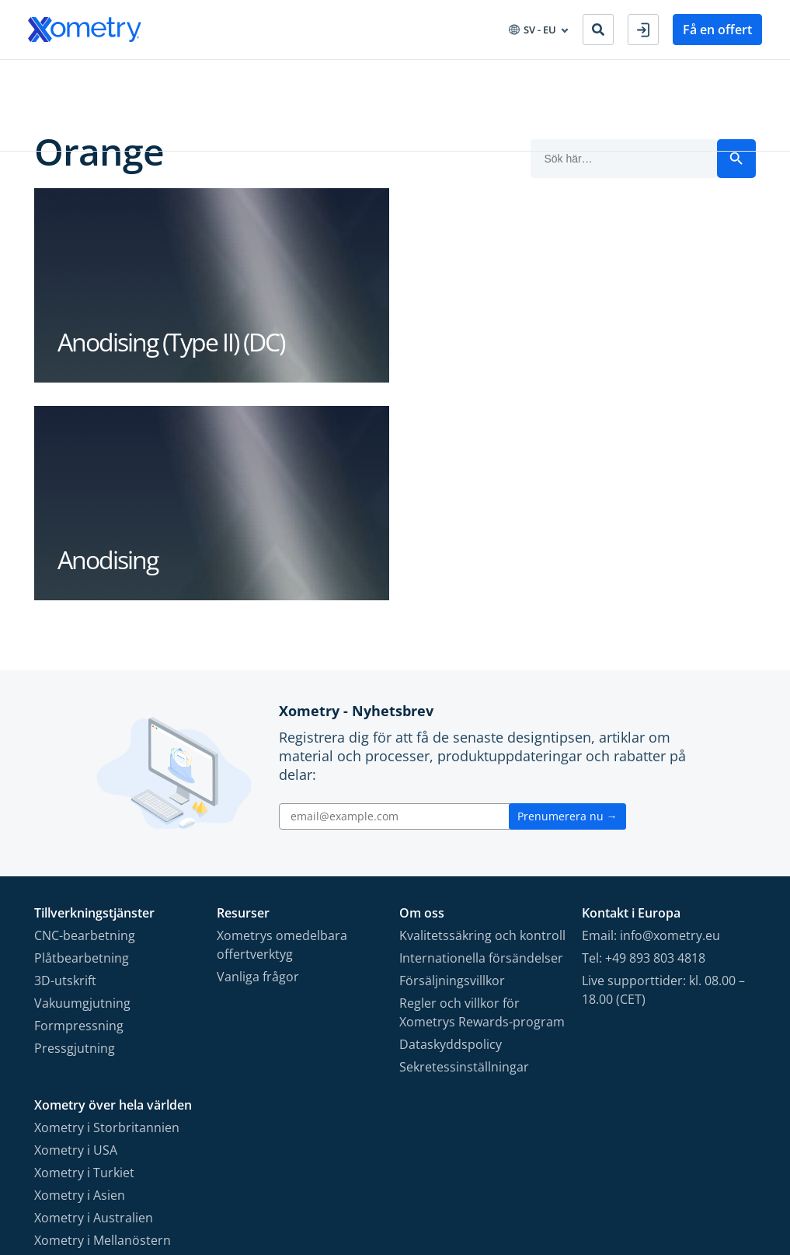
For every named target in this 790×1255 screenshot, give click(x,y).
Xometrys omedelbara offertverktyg (282, 728)
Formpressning (79, 808)
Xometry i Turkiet (84, 955)
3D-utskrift (65, 763)
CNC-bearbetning (84, 718)
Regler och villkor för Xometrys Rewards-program (482, 795)
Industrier (184, 76)
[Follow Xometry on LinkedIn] (693, 1169)
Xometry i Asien (79, 978)
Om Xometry (387, 76)
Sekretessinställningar (464, 849)
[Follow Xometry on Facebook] (607, 1169)
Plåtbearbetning (81, 741)
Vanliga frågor (258, 759)
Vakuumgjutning (82, 786)
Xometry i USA (75, 933)
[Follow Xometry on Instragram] (634, 1169)
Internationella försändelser (481, 741)
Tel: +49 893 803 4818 (643, 741)
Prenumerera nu (567, 599)
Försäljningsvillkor (452, 763)
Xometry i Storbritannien (106, 910)
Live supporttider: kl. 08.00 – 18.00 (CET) (663, 773)
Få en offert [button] (717, 29)
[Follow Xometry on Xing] (718, 1169)
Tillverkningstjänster (82, 76)
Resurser (308, 76)
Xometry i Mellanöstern (102, 1023)
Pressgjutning (74, 831)
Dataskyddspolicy (450, 827)
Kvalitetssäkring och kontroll (482, 718)
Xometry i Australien (93, 1000)
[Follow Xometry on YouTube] (663, 1169)
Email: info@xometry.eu (651, 718)
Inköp (248, 76)
